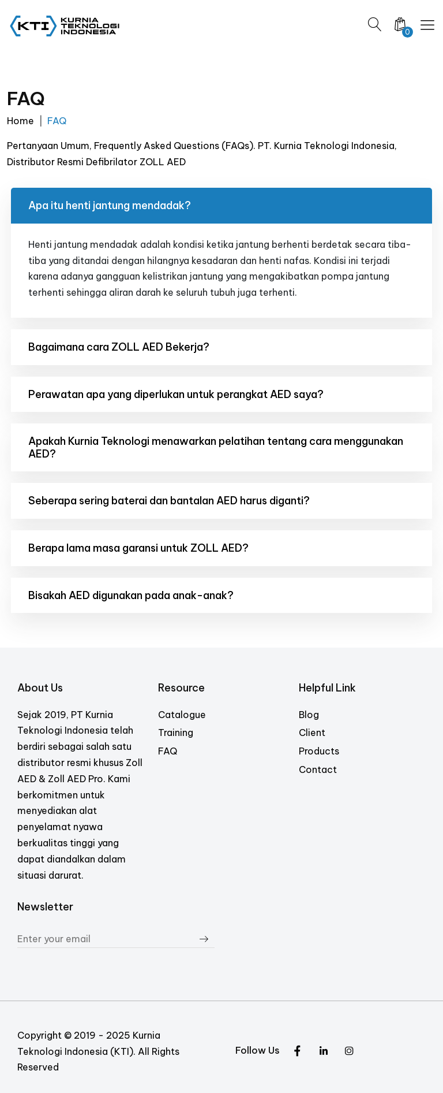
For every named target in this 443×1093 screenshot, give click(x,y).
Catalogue (182, 714)
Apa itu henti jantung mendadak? (109, 205)
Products (319, 751)
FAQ (167, 751)
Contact (318, 769)
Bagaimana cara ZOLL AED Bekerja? (118, 347)
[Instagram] (323, 1052)
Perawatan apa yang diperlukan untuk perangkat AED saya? (176, 394)
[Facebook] (349, 1052)
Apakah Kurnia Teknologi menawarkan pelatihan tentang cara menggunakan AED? (215, 447)
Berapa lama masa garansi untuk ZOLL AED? (138, 548)
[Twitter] (297, 1052)
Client (312, 732)
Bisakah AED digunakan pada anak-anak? (131, 595)
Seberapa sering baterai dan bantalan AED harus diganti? (169, 500)
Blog (309, 714)
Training (175, 732)
